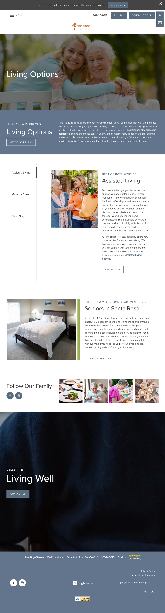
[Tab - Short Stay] (21, 216)
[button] (160, 3)
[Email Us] (160, 22)
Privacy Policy (148, 571)
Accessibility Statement (143, 575)
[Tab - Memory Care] (21, 194)
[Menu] (16, 15)
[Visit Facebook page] (10, 395)
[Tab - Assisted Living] (21, 172)
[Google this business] (18, 395)
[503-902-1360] (160, 15)
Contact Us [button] (18, 493)
